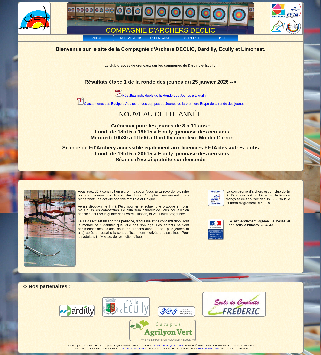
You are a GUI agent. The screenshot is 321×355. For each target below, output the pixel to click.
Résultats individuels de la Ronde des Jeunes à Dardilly (160, 95)
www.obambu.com (208, 348)
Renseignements (129, 38)
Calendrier (191, 38)
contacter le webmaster (133, 348)
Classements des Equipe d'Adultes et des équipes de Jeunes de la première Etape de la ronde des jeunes (160, 104)
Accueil (98, 38)
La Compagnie (160, 38)
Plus (222, 38)
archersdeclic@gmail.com (168, 345)
